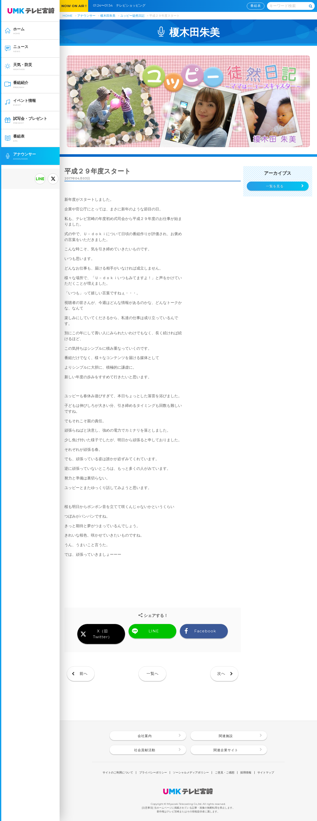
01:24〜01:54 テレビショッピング (121, 5)
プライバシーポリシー (153, 772)
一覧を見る (275, 186)
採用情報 (245, 772)
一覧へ (153, 673)
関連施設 (226, 736)
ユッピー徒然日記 (132, 15)
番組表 (255, 6)
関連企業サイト (225, 750)
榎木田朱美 (107, 15)
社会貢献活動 (144, 750)
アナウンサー (86, 15)
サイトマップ (265, 772)
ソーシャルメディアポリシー (191, 772)
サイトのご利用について (118, 772)
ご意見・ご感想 (224, 772)
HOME (67, 15)
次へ (221, 673)
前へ (84, 673)
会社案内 (145, 736)
